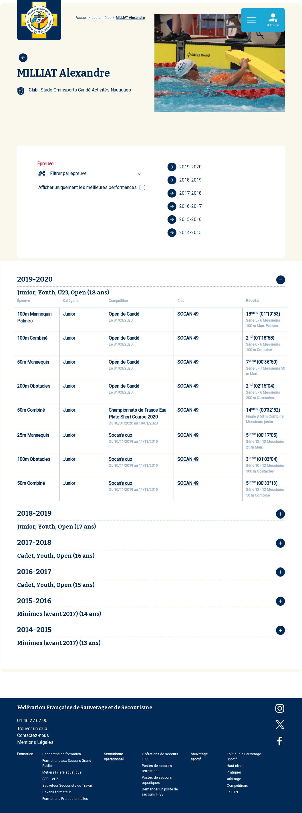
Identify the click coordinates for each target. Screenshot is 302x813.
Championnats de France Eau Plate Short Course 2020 (137, 413)
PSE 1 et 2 (50, 779)
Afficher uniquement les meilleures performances (87, 187)
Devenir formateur (56, 792)
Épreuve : (46, 163)
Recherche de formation (61, 754)
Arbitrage (234, 779)
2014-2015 (184, 232)
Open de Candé (124, 314)
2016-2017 (184, 206)
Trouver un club (32, 728)
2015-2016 (184, 219)
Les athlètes (102, 18)
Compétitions (237, 786)
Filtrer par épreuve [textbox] (68, 173)
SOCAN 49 (187, 314)
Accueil (82, 18)
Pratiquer (234, 772)
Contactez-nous (33, 735)
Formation (25, 754)
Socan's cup (120, 435)
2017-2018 (184, 193)
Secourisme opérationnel (114, 756)
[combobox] (96, 173)
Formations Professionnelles (65, 799)
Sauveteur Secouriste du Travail (67, 786)
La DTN (232, 792)
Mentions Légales (35, 742)
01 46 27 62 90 (32, 720)
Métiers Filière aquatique (62, 772)
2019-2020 (184, 167)
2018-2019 (184, 180)
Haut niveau (236, 766)
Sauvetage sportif (199, 756)
